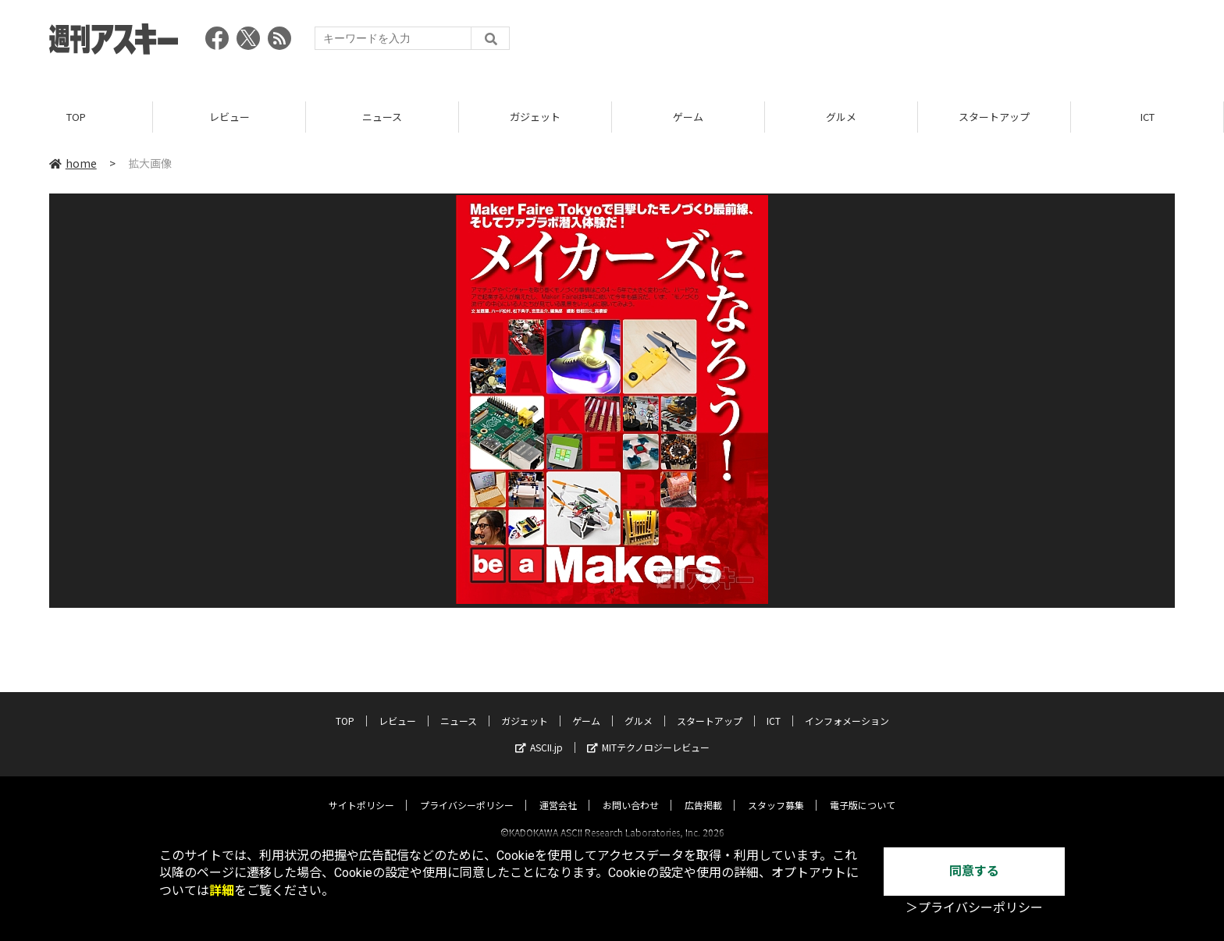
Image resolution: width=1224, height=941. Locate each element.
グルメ (841, 116)
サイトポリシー (361, 790)
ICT (1147, 116)
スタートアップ (994, 116)
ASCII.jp (539, 733)
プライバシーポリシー (467, 790)
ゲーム (688, 116)
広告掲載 (703, 790)
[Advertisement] (891, 43)
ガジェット (535, 116)
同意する (974, 871)
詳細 (221, 890)
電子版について (862, 790)
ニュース (382, 116)
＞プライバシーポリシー (974, 907)
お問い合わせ (631, 790)
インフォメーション (847, 706)
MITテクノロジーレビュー (648, 733)
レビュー (229, 116)
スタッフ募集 (776, 790)
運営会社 (558, 790)
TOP (76, 116)
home (73, 163)
